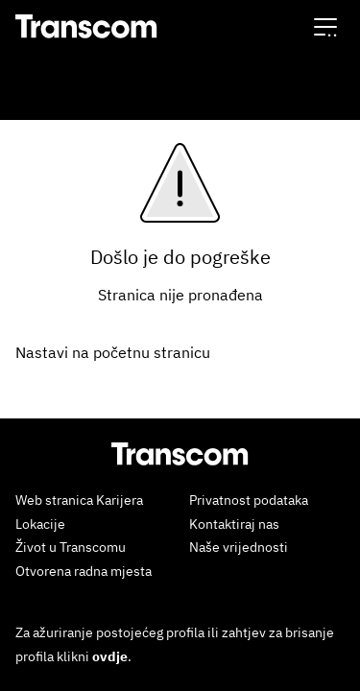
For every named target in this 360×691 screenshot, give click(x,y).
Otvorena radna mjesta (83, 571)
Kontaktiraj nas (234, 524)
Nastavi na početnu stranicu (112, 352)
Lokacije (40, 524)
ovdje (110, 656)
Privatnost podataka (248, 500)
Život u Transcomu (70, 547)
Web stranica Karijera (79, 500)
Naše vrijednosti (238, 547)
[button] (325, 26)
